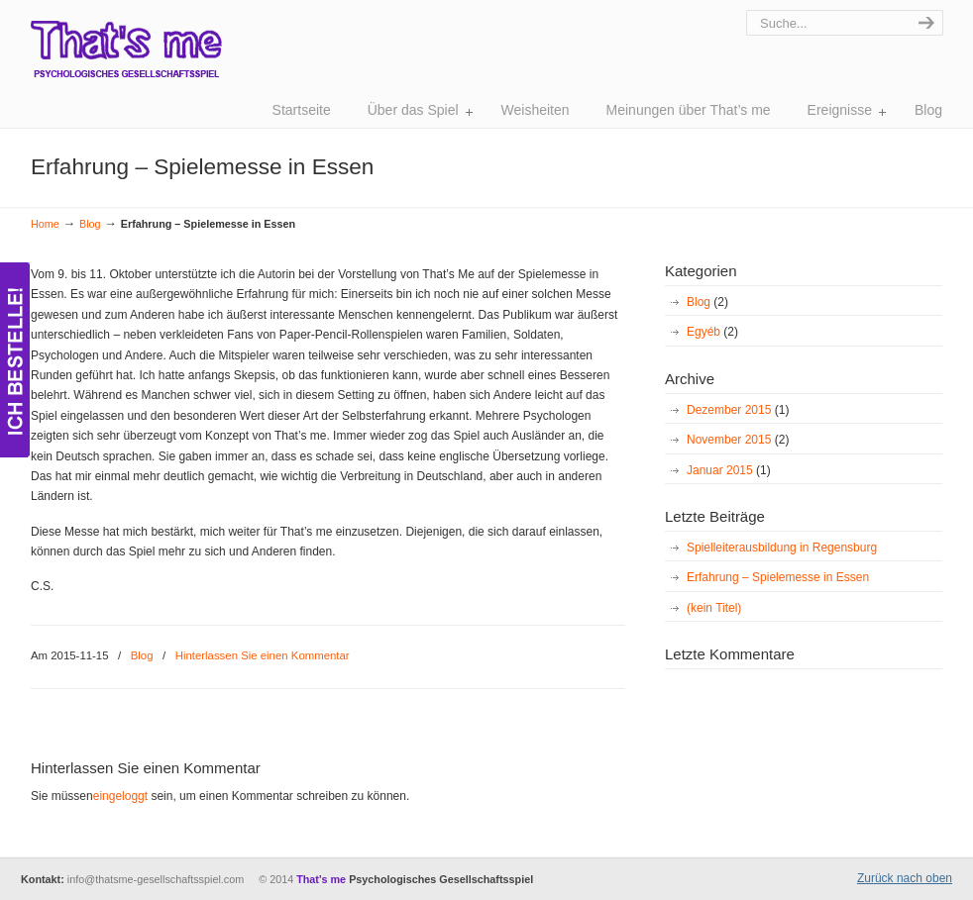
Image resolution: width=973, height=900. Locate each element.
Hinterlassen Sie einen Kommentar (262, 655)
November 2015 (738, 440)
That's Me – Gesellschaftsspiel (126, 59)
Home (45, 224)
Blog (90, 224)
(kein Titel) (714, 608)
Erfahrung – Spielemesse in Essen (778, 577)
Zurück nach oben (904, 878)
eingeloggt (120, 796)
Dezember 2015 (738, 410)
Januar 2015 (729, 470)
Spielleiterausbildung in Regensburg (782, 547)
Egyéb (712, 332)
